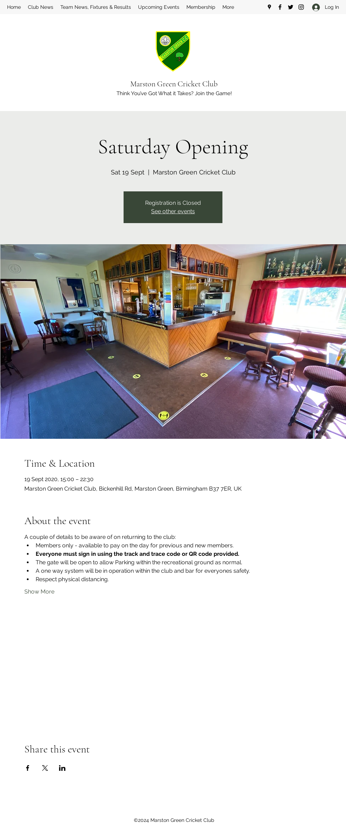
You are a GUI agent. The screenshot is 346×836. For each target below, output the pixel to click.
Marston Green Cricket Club (173, 83)
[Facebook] (280, 7)
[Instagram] (301, 7)
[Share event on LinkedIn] (62, 768)
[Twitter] (290, 7)
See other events (173, 211)
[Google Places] (269, 7)
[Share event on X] (45, 768)
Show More (39, 591)
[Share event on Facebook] (27, 768)
